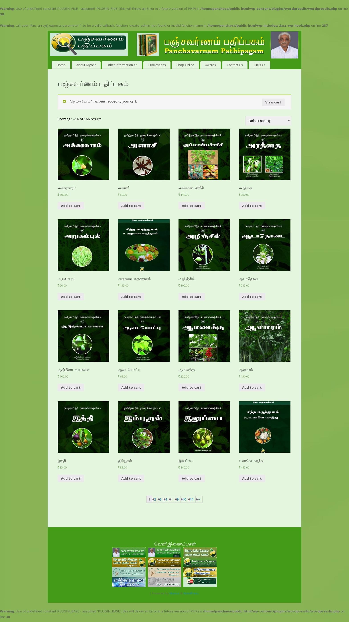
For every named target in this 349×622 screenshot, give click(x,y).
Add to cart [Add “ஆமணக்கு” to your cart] (191, 387)
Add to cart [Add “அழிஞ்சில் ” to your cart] (191, 296)
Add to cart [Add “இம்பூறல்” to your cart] (131, 478)
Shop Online (185, 65)
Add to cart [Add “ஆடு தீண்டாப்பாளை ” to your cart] (71, 387)
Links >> (260, 65)
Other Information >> (122, 65)
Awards (210, 65)
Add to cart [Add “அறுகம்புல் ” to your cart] (71, 296)
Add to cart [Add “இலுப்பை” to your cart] (191, 478)
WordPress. (191, 593)
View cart (273, 102)
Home (60, 65)
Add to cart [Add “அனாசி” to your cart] (131, 205)
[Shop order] (268, 120)
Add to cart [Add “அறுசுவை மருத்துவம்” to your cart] (131, 296)
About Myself (86, 65)
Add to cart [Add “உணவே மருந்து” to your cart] (252, 478)
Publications (157, 65)
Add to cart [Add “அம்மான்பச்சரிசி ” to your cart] (191, 205)
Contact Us (235, 65)
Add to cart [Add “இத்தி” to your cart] (71, 478)
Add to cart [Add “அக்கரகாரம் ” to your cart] (71, 205)
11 (192, 499)
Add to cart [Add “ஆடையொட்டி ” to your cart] (131, 387)
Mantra (174, 593)
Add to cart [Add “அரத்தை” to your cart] (252, 205)
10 (184, 499)
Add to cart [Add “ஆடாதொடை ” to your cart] (252, 296)
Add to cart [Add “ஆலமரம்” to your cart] (252, 387)
